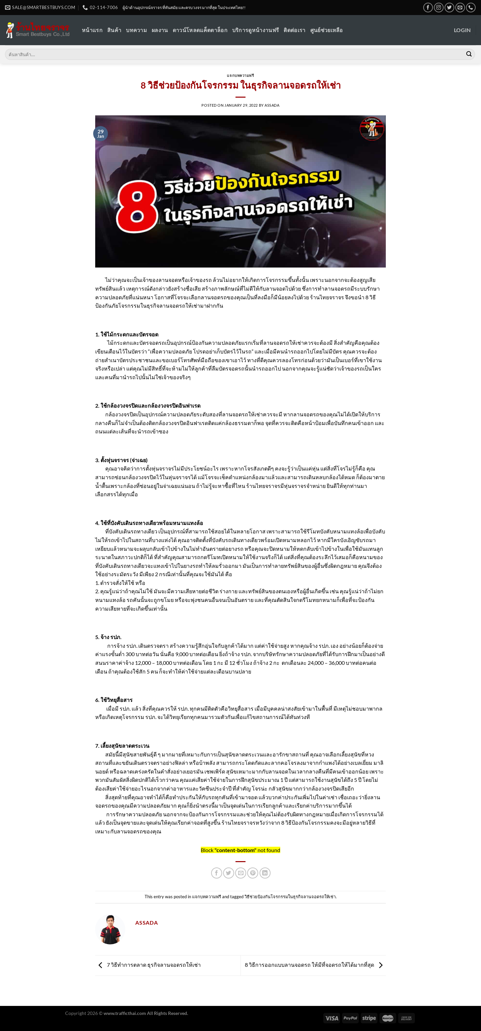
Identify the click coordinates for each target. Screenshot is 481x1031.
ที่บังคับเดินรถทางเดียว (133, 523)
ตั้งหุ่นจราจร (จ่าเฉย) (124, 460)
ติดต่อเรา (294, 30)
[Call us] (471, 7)
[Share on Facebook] (216, 873)
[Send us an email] (460, 7)
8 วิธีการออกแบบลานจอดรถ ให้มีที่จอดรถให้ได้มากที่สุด (315, 964)
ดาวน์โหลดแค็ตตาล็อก (200, 30)
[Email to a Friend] (240, 873)
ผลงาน (160, 30)
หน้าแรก (92, 30)
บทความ (136, 30)
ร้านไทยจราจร (326, 297)
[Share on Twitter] (228, 873)
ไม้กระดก (118, 334)
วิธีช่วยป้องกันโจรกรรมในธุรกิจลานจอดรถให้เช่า (290, 896)
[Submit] (469, 54)
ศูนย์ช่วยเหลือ (326, 30)
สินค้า (114, 30)
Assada (272, 105)
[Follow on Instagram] (439, 7)
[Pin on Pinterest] (252, 873)
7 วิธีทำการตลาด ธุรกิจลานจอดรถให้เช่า (148, 964)
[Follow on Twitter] (449, 7)
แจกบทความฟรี (240, 75)
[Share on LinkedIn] (265, 873)
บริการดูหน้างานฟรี (255, 30)
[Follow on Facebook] (428, 7)
